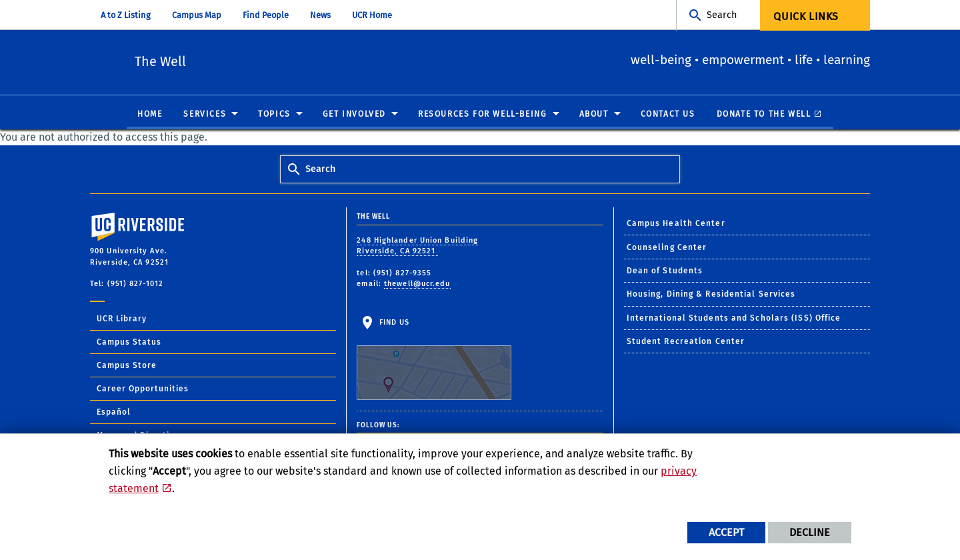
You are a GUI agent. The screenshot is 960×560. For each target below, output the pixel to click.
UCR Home (372, 15)
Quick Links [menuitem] (806, 16)
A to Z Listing (126, 15)
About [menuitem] (594, 114)
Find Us (434, 359)
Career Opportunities (143, 389)
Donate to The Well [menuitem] (764, 114)
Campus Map (196, 15)
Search (722, 15)
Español (114, 412)
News (320, 15)
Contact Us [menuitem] (668, 114)
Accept (726, 532)
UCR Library (122, 319)
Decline (809, 532)
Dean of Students (665, 271)
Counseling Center (667, 248)
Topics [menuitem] (274, 114)
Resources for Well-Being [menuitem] (482, 114)
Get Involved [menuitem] (354, 114)
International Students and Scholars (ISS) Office (734, 318)
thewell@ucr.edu (417, 284)
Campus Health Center (676, 224)
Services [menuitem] (204, 114)
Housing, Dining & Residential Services (711, 294)
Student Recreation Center (686, 342)
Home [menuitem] (149, 114)
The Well (246, 60)
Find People (266, 15)
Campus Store (127, 366)
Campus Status (129, 342)
